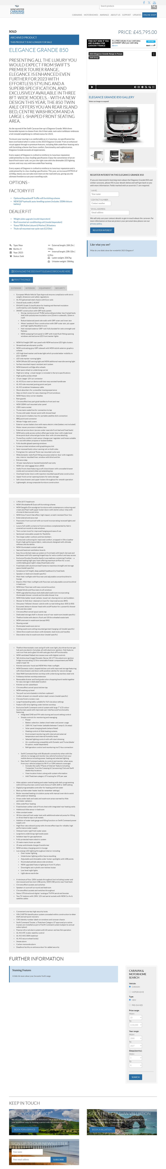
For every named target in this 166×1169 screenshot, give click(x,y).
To (130, 1021)
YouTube (154, 2)
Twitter (149, 2)
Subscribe (58, 1159)
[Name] (27, 1152)
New (134, 1000)
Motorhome (138, 992)
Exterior (16, 288)
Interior (30, 288)
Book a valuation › (102, 1130)
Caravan (136, 987)
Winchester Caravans (23, 15)
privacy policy (96, 222)
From (131, 1014)
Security (60, 288)
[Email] (31, 1159)
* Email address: (97, 207)
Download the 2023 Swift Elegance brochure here (41, 271)
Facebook (144, 2)
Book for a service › (25, 1130)
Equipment (45, 288)
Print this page (21, 280)
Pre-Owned (137, 1005)
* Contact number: (99, 198)
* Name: (93, 189)
